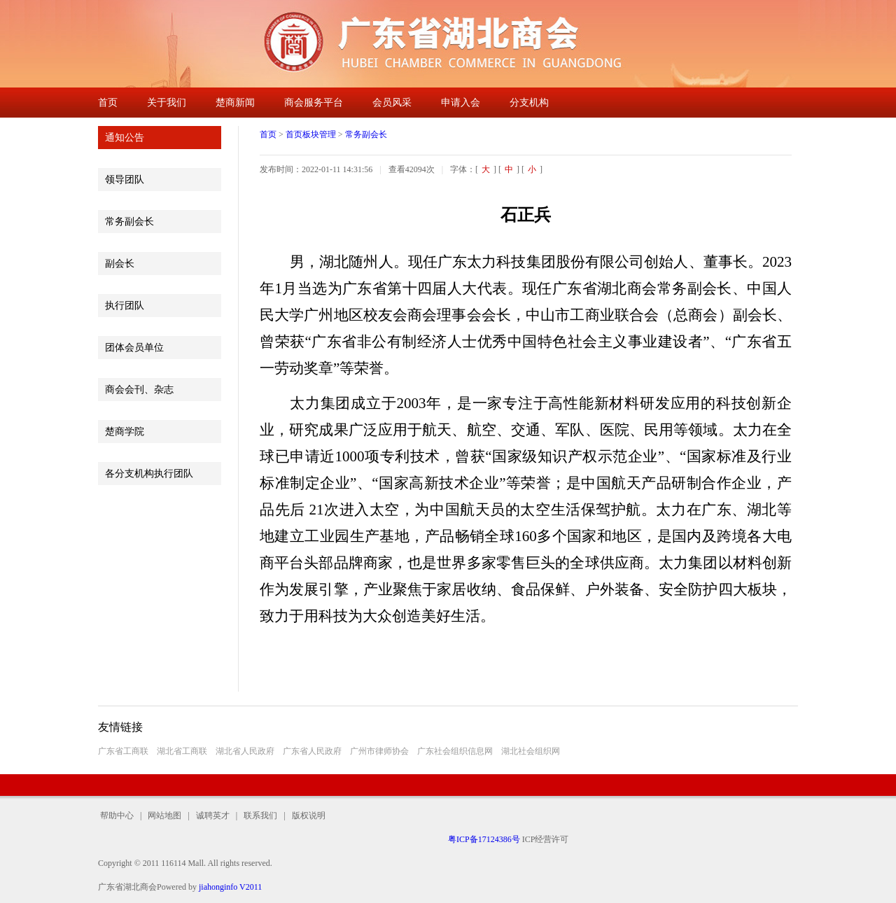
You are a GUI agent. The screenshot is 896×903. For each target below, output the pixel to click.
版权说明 (306, 815)
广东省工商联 (123, 751)
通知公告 (124, 137)
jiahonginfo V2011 (230, 887)
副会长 (119, 263)
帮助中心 (119, 815)
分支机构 (529, 102)
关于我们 (166, 102)
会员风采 (392, 102)
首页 (108, 102)
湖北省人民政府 (245, 751)
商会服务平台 (313, 102)
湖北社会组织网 (530, 751)
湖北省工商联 (182, 751)
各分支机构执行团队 (149, 473)
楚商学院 (124, 431)
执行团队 (124, 305)
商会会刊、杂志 (139, 389)
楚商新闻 (235, 102)
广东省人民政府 (312, 751)
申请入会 (460, 102)
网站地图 (164, 815)
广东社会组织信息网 (455, 751)
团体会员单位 (134, 347)
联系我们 (260, 815)
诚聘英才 (213, 815)
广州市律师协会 (379, 751)
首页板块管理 (311, 134)
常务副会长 (129, 221)
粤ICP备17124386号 (484, 839)
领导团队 (124, 179)
